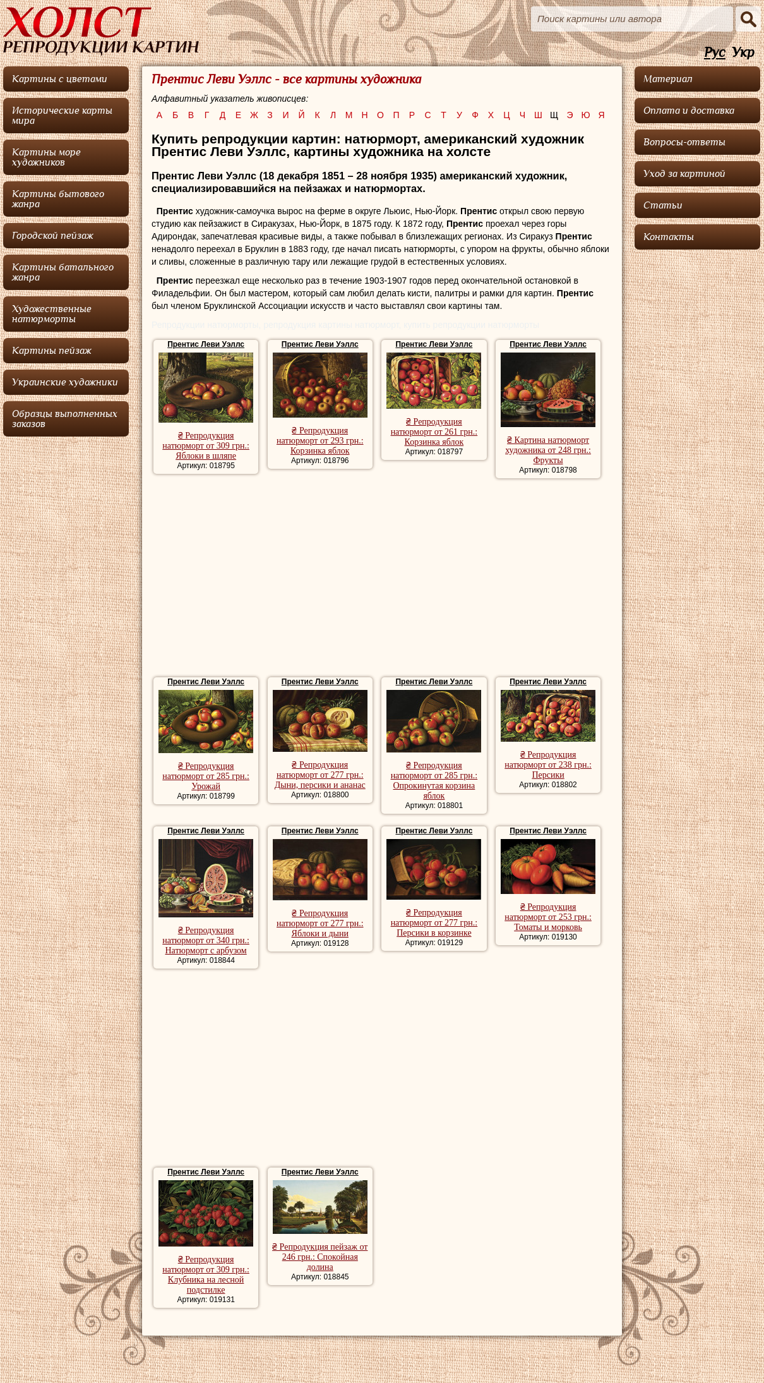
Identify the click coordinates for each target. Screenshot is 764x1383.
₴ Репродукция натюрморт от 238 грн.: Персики (548, 765)
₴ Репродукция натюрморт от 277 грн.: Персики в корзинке (434, 923)
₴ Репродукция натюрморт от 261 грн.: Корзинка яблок (434, 432)
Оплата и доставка (688, 111)
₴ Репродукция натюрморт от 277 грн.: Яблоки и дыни (320, 923)
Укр (743, 52)
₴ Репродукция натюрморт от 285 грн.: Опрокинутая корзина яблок (434, 780)
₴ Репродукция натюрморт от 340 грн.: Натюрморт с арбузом (205, 940)
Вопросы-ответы (684, 142)
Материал (668, 79)
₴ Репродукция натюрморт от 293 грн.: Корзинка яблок (320, 441)
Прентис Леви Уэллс (205, 344)
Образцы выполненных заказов (64, 419)
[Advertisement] (381, 579)
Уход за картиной (684, 174)
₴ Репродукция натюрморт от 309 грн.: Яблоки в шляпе (205, 446)
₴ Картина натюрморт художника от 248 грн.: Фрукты (548, 450)
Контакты (668, 237)
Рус (714, 52)
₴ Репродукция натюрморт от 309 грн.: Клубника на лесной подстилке (205, 1275)
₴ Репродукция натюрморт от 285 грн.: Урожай (205, 776)
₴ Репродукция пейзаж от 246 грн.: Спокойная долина (319, 1257)
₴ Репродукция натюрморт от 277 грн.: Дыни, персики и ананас (320, 775)
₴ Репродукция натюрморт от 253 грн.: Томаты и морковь (548, 917)
